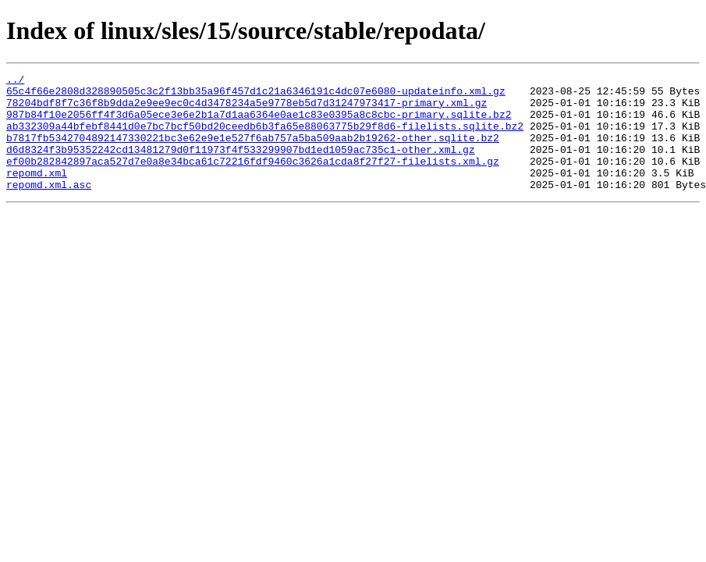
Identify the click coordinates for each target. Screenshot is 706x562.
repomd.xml (36, 194)
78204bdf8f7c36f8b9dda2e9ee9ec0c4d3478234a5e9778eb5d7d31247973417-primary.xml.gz (246, 109)
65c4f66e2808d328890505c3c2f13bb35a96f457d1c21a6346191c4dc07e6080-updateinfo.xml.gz (256, 95)
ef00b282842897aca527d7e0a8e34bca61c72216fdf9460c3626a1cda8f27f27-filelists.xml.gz (252, 180)
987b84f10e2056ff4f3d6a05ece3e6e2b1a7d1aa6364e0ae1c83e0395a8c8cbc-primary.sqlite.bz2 (258, 123)
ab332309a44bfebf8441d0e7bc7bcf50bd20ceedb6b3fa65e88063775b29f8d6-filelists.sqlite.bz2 (264, 137)
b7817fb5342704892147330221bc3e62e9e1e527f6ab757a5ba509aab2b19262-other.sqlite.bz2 (252, 151)
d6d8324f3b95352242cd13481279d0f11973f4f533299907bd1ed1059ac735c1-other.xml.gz (240, 165)
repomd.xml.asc (48, 208)
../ (15, 81)
